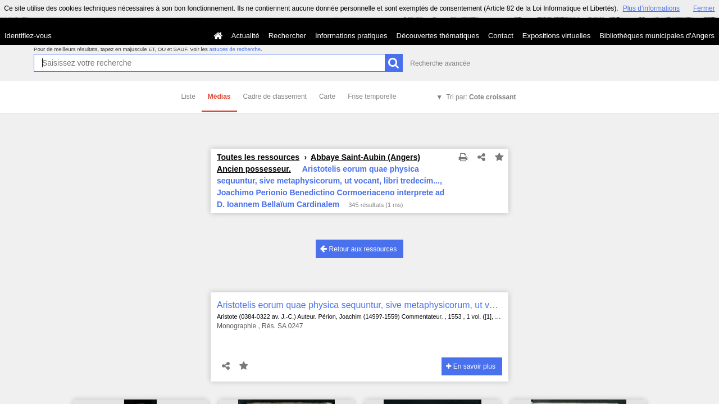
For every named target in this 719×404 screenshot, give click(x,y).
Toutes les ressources (258, 157)
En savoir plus (470, 366)
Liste (188, 96)
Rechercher (287, 35)
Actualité (245, 35)
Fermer (704, 8)
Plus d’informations (651, 8)
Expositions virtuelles (556, 35)
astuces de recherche (235, 49)
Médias (219, 96)
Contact (500, 35)
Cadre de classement (275, 96)
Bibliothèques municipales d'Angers (657, 35)
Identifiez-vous (28, 35)
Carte (327, 96)
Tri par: (481, 97)
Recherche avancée (440, 63)
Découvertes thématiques (438, 35)
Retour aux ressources (358, 249)
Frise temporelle (372, 96)
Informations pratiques (351, 35)
